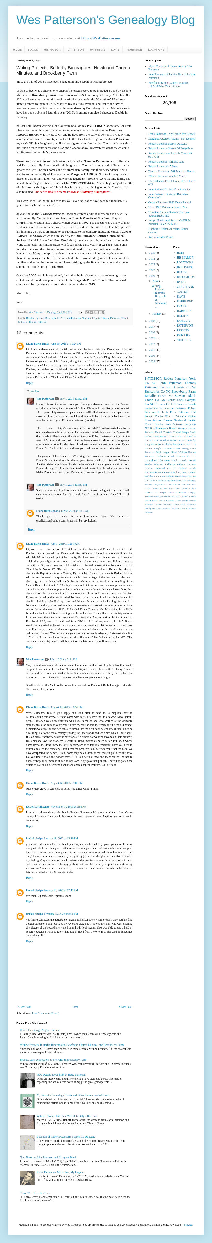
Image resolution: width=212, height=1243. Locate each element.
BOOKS (33, 49)
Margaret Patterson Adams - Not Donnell (171, 138)
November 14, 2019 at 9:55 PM (68, 806)
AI (153, 480)
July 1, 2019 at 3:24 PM (63, 659)
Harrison (165, 387)
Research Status (168, 436)
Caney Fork (158, 484)
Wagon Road (170, 452)
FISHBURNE (134, 49)
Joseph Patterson (167, 492)
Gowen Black (167, 488)
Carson (167, 484)
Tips (152, 428)
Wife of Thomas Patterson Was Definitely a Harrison (67, 1116)
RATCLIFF (183, 335)
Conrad (177, 432)
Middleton (150, 476)
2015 (152, 338)
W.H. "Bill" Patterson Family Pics (167, 207)
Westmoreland (164, 508)
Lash (165, 412)
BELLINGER (185, 267)
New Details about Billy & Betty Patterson (61, 1074)
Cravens (167, 420)
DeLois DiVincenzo (37, 806)
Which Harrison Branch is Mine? (167, 176)
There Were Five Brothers (35, 1193)
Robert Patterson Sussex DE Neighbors (170, 148)
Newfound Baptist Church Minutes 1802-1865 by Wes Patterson (168, 84)
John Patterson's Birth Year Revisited (169, 189)
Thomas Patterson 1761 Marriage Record (171, 171)
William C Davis (180, 508)
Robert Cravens (166, 500)
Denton (155, 488)
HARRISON (97, 49)
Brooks (159, 424)
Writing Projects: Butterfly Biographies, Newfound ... (159, 296)
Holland (183, 468)
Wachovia (182, 436)
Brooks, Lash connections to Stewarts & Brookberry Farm (53, 1059)
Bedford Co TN (179, 480)
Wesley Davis (151, 508)
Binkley (148, 484)
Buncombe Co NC (54, 318)
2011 (152, 349)
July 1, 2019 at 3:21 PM (73, 398)
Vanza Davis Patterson (184, 504)
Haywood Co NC (165, 468)
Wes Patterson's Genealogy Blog (105, 20)
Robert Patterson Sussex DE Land (167, 143)
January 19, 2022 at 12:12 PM (61, 890)
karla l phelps (34, 838)
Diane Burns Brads (37, 343)
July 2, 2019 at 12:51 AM (75, 510)
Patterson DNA (153, 452)
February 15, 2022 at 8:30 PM (61, 913)
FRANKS (182, 306)
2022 (152, 270)
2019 (152, 276)
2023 (152, 264)
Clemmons (164, 460)
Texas (185, 476)
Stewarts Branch (186, 404)
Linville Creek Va (158, 396)
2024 (152, 258)
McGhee (163, 496)
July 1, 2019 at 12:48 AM (65, 543)
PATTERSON (75, 49)
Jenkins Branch (181, 472)
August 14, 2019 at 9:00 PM (67, 783)
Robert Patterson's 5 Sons (163, 166)
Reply (29, 383)
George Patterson (175, 408)
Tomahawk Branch (166, 428)
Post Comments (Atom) (45, 1013)
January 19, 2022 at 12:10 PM (61, 838)
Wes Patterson (45, 398)
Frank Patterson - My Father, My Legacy (60, 1172)
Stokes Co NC (154, 408)
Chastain (167, 432)
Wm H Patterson (175, 416)
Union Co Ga (155, 400)
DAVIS (115, 49)
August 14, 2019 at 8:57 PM (67, 707)
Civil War (185, 484)
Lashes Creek (152, 436)
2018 (152, 321)
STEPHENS (184, 340)
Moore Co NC (174, 496)
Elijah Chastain (172, 444)
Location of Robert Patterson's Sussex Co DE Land (66, 1136)
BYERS (181, 281)
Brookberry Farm (35, 318)
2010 (152, 355)
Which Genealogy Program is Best (40, 1030)
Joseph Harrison (162, 448)
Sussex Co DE (166, 404)
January (157, 313)
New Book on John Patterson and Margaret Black (48, 1157)
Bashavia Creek (165, 456)
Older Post (125, 1006)
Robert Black (151, 500)
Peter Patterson (179, 412)
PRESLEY (183, 330)
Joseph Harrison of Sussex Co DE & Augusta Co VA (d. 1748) (169, 222)
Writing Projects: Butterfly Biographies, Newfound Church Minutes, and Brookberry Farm (72, 1044)
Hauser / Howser (187, 428)
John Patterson (73, 318)
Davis (161, 444)
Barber (159, 480)
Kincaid (182, 492)
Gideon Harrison (186, 464)
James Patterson (163, 472)
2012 (152, 344)
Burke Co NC (177, 440)
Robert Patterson (175, 378)
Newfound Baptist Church (95, 318)
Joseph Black (189, 432)
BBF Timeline (161, 440)
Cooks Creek (179, 460)
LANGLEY (183, 320)
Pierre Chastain (189, 496)
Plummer (161, 476)
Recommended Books (160, 237)
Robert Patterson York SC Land (166, 161)
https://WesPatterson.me (100, 38)
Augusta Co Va (184, 387)
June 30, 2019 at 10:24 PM (66, 343)
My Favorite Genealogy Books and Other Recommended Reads (73, 1095)
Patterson (115, 318)
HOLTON (182, 316)
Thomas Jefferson (163, 504)
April (155, 281)
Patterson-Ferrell (153, 432)
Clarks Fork (174, 400)
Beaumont (167, 480)
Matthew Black (152, 496)
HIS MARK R (52, 49)
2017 (152, 326)
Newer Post (24, 1006)
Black (192, 396)
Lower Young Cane (184, 448)
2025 (152, 252)
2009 (152, 361)
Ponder (159, 416)
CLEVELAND (185, 286)
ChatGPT (176, 484)
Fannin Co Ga (188, 444)
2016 (152, 332)
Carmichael (151, 460)
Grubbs (148, 468)
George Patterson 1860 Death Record (169, 202)
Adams (157, 420)
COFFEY (182, 291)
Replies (34, 391)
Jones (193, 472)
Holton (148, 448)
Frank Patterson (173, 424)
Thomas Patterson (38, 322)
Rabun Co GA (173, 476)
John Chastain (183, 488)
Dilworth (158, 464)
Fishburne (170, 464)
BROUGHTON (186, 277)
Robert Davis (181, 500)
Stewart (180, 396)
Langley (192, 492)
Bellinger (191, 480)
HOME (17, 49)
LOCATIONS (156, 49)
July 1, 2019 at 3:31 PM (73, 484)
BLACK (182, 272)
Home (75, 1006)
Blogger (188, 1224)
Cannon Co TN (186, 456)
